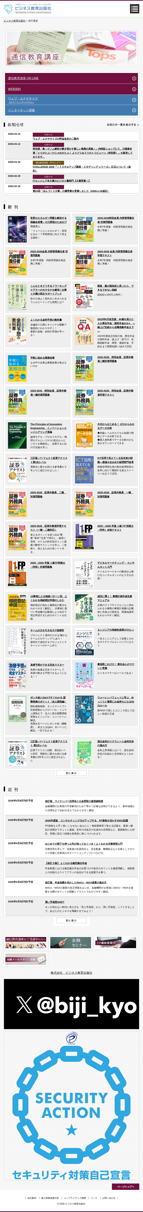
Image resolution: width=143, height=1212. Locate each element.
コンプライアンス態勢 (75, 1198)
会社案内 (31, 1198)
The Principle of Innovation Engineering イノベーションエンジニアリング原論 (48, 428)
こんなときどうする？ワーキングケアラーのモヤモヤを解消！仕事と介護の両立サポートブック (48, 290)
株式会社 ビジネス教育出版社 (71, 972)
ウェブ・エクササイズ (73, 100)
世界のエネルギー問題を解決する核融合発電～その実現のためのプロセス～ (48, 222)
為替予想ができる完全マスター (47, 664)
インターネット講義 (21, 110)
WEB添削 (14, 89)
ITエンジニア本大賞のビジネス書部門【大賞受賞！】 (62, 180)
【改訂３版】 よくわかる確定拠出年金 (66, 863)
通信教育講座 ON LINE (23, 78)
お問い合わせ (109, 1198)
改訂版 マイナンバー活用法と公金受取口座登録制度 (74, 801)
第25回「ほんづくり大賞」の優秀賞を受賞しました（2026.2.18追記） (71, 191)
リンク (94, 1198)
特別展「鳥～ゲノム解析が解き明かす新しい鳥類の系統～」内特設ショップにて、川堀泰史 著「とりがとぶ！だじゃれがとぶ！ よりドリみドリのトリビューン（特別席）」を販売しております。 (83, 152)
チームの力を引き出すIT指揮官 (47, 630)
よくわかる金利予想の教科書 (46, 319)
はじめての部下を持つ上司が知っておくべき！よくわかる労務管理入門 (84, 843)
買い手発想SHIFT (54, 902)
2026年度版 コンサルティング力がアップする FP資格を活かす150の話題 (86, 820)
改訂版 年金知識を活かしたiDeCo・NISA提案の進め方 (76, 882)
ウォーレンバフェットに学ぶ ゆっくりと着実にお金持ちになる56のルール (115, 701)
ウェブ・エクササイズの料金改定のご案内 (56, 138)
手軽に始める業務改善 (42, 357)
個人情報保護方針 (50, 1198)
